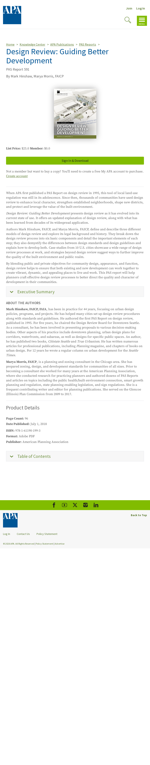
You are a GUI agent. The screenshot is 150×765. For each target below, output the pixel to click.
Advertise (59, 543)
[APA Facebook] (54, 505)
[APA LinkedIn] (96, 505)
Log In (140, 8)
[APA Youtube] (64, 505)
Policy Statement (47, 534)
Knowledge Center (32, 44)
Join (129, 8)
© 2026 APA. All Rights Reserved (19, 543)
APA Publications (62, 44)
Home (10, 44)
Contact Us (23, 534)
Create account (17, 176)
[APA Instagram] (85, 505)
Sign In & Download (75, 161)
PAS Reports (87, 44)
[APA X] (75, 505)
